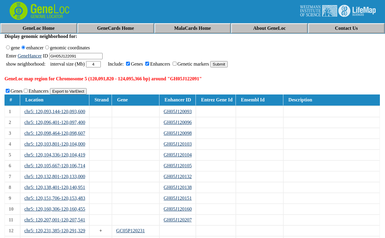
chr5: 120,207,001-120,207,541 (54, 219)
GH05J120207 (178, 219)
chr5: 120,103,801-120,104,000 (54, 144)
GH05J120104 (178, 154)
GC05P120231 (130, 230)
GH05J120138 (178, 187)
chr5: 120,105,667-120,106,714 (54, 165)
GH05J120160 (178, 209)
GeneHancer (30, 55)
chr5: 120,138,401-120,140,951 (54, 187)
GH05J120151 (178, 198)
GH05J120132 (178, 176)
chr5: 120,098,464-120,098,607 (54, 133)
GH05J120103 (178, 144)
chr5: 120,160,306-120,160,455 (54, 209)
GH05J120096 (178, 122)
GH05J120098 (178, 133)
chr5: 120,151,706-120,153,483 (54, 198)
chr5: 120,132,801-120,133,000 (54, 176)
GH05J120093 (178, 111)
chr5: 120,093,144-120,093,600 (54, 111)
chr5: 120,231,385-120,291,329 (54, 230)
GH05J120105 (178, 165)
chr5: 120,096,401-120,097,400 (54, 122)
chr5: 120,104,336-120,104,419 (54, 154)
